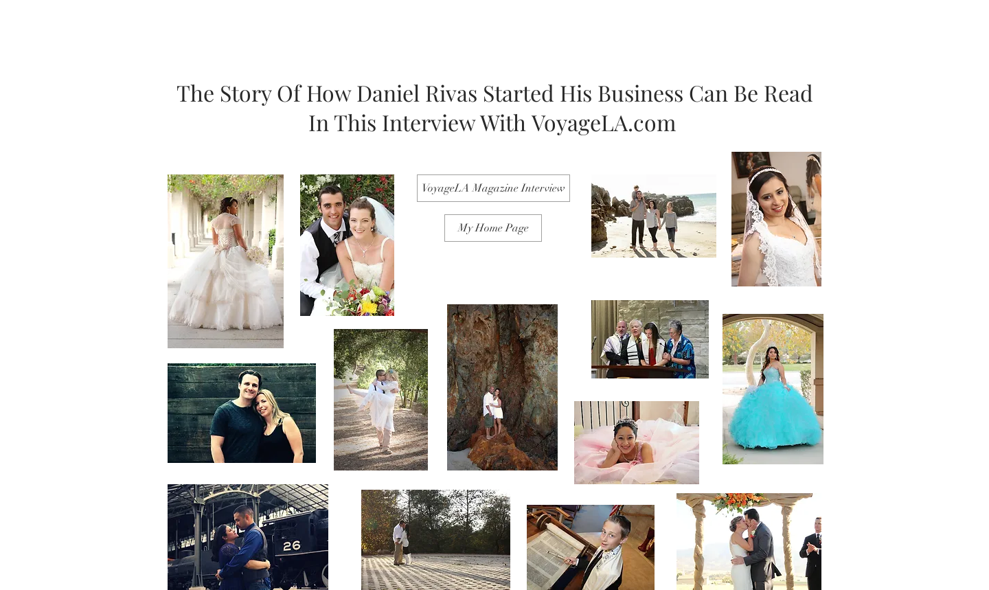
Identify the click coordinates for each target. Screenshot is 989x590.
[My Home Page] (493, 228)
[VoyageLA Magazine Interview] (493, 188)
